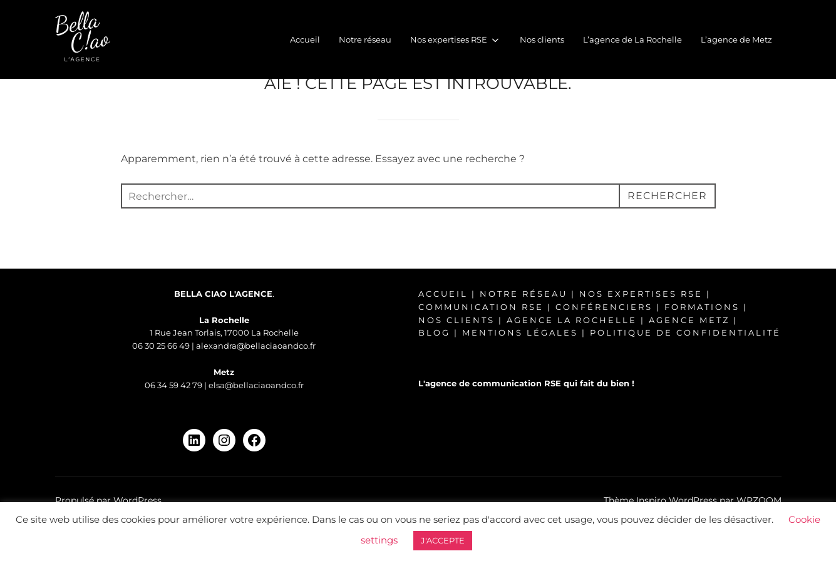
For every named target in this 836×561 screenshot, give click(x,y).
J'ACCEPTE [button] (443, 540)
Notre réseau (365, 39)
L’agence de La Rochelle (632, 39)
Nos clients (542, 39)
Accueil (305, 39)
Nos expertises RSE (455, 40)
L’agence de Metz (736, 39)
